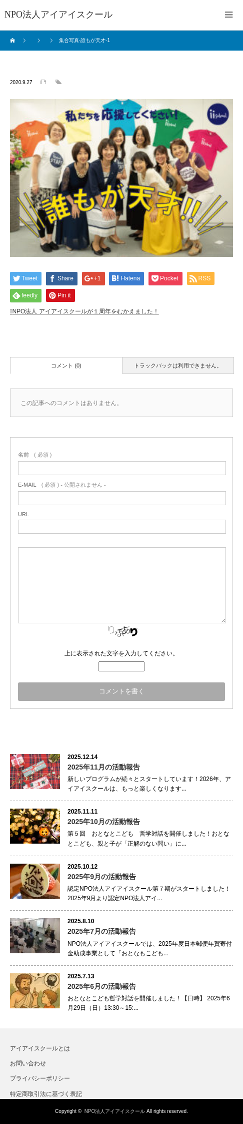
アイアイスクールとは (40, 1048)
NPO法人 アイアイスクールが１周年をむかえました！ (85, 311)
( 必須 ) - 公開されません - (62, 485)
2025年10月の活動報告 (104, 822)
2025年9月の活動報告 (102, 877)
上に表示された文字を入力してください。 (121, 653)
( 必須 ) (35, 455)
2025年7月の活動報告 (102, 931)
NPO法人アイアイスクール (115, 1111)
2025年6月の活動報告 (102, 986)
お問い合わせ (28, 1063)
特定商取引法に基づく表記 (46, 1093)
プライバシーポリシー (40, 1078)
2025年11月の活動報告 (104, 767)
